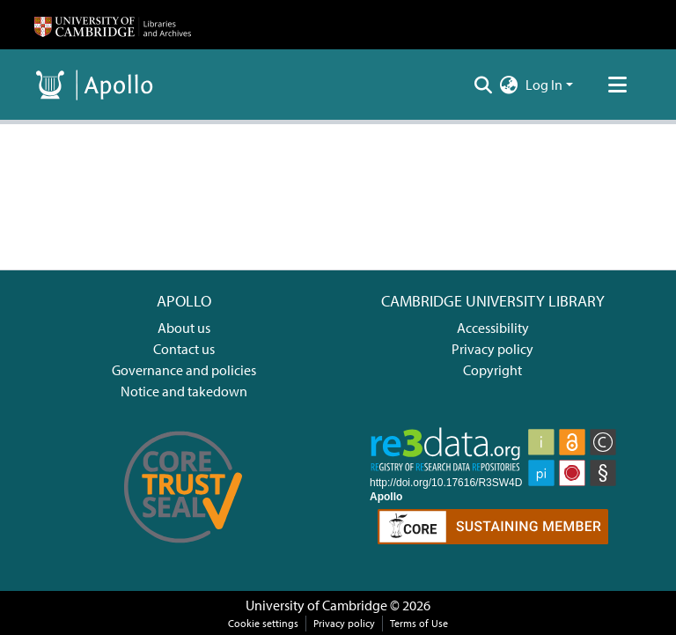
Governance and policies (184, 370)
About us (184, 327)
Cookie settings (263, 623)
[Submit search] (484, 84)
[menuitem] (509, 84)
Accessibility (493, 327)
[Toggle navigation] (617, 84)
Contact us (184, 349)
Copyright (492, 370)
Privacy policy (492, 349)
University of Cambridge (316, 605)
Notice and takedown (184, 391)
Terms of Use (419, 623)
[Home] (112, 24)
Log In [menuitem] (543, 84)
